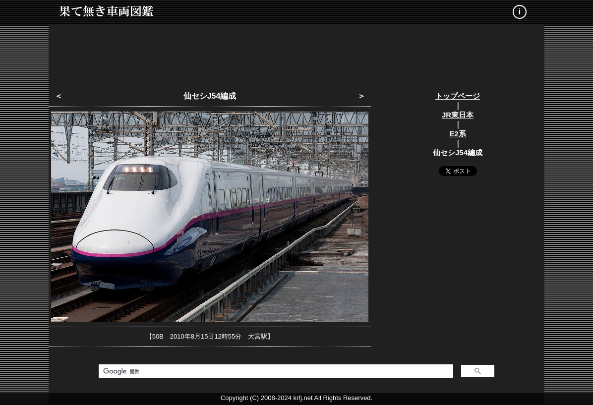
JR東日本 (458, 115)
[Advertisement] (296, 52)
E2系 (457, 133)
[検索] (275, 371)
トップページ (457, 96)
